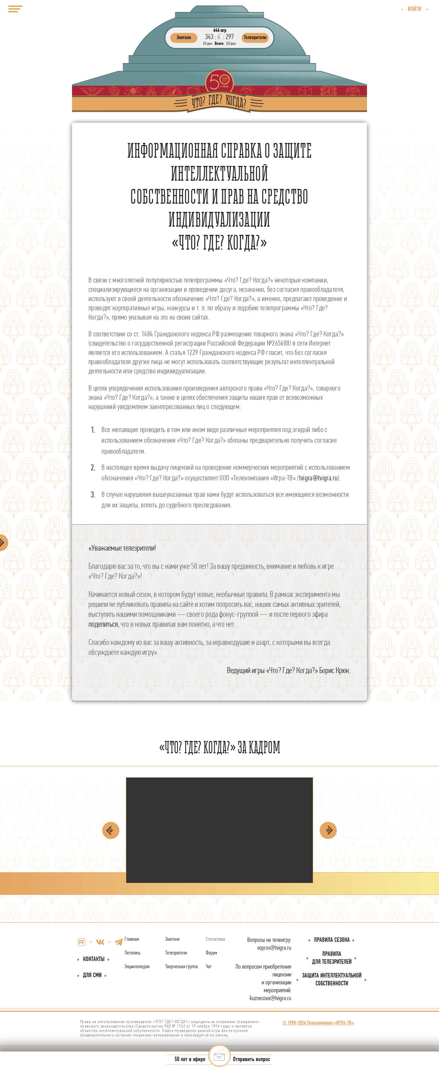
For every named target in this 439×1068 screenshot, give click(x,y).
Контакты (94, 959)
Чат (209, 967)
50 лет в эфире (190, 1060)
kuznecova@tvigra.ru (270, 998)
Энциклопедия (137, 967)
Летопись (132, 953)
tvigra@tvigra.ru (318, 478)
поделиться (103, 625)
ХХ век (207, 43)
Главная (131, 939)
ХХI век (231, 43)
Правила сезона (332, 940)
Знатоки (172, 939)
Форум (211, 953)
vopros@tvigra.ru (274, 948)
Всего (219, 43)
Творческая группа (181, 967)
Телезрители (176, 953)
